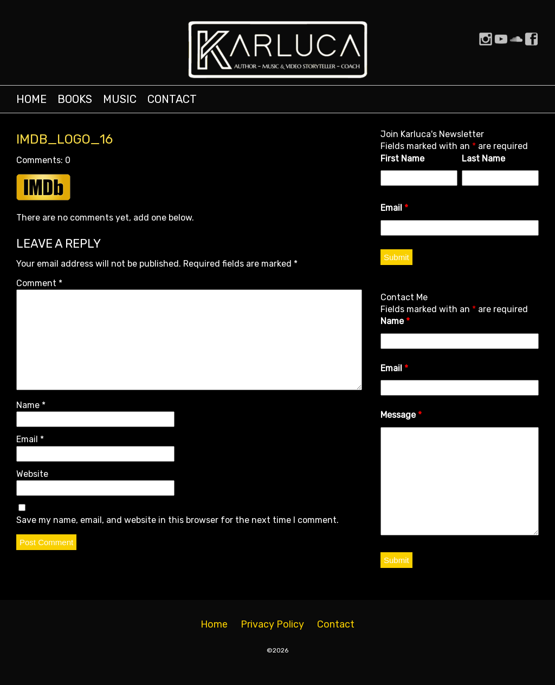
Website (32, 474)
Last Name (483, 158)
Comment (39, 283)
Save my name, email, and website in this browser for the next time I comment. (177, 520)
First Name (402, 158)
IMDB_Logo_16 (64, 139)
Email (30, 439)
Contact (172, 99)
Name (31, 405)
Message (401, 415)
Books (74, 99)
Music (120, 99)
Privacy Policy (272, 624)
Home (31, 99)
